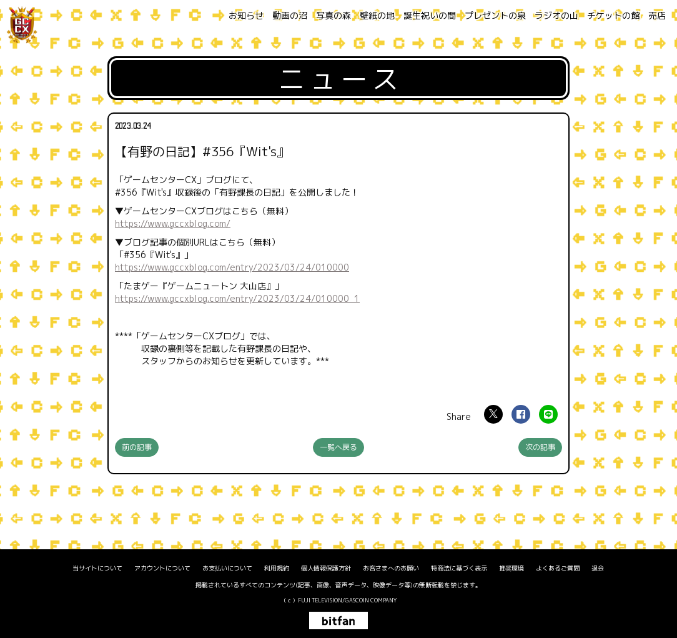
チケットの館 (613, 15)
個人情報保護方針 (326, 568)
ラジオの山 (556, 15)
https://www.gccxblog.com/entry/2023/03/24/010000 (232, 267)
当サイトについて (97, 568)
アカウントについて (162, 568)
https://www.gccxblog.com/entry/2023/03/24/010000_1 (237, 298)
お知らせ (246, 15)
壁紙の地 (377, 15)
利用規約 (276, 568)
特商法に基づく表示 (459, 568)
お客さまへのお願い (391, 568)
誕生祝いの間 (429, 15)
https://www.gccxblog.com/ (172, 223)
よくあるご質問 (558, 568)
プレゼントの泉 (495, 15)
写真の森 (333, 15)
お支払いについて (227, 568)
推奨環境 (511, 568)
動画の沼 (289, 15)
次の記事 (540, 447)
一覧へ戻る (338, 447)
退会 (597, 568)
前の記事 (137, 447)
